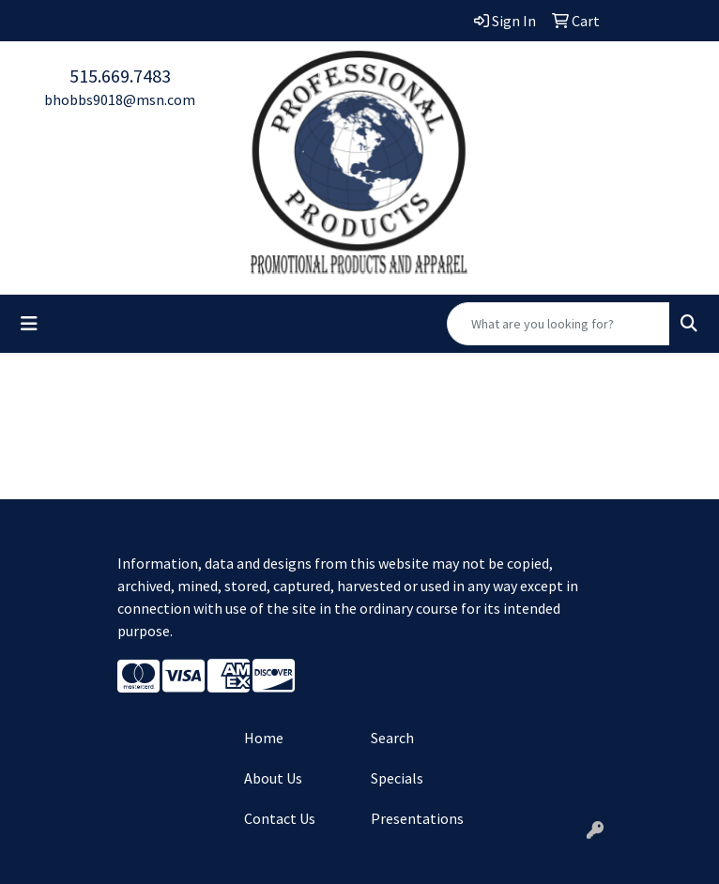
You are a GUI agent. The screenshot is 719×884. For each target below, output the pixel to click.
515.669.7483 (120, 75)
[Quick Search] (558, 323)
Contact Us (279, 818)
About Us (273, 778)
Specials (397, 778)
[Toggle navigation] (29, 324)
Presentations (417, 818)
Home (263, 737)
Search (392, 737)
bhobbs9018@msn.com (119, 99)
